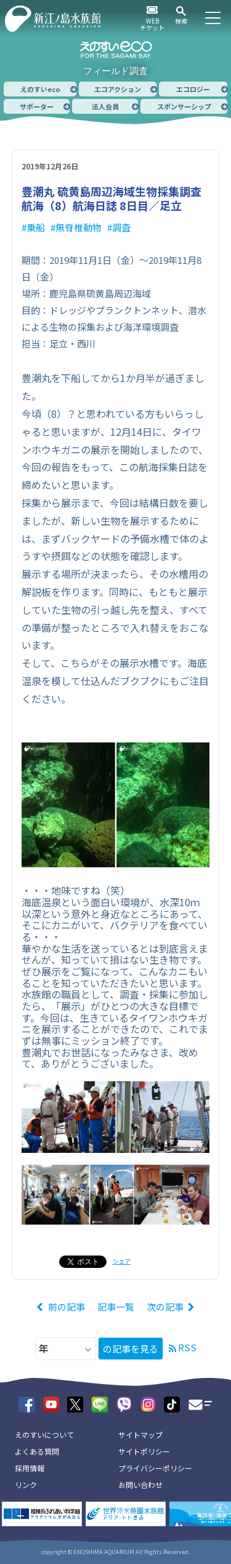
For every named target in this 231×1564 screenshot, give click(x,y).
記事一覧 (115, 1306)
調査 (121, 227)
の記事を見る (130, 1348)
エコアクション (117, 89)
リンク (26, 1484)
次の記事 (165, 1306)
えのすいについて (44, 1434)
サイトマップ (140, 1434)
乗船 (35, 227)
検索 (181, 20)
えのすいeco (40, 89)
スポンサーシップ (184, 106)
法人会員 (105, 106)
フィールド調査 (115, 71)
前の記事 (66, 1306)
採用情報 (29, 1468)
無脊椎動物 (78, 227)
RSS (187, 1347)
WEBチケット (152, 24)
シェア (122, 1260)
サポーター (37, 106)
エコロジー (193, 89)
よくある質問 (37, 1451)
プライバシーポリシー (155, 1468)
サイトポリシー (144, 1451)
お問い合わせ (140, 1484)
